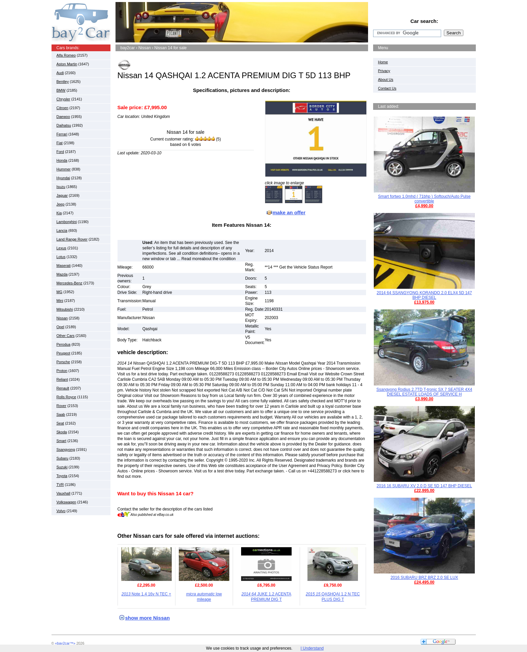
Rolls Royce (66, 397)
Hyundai (63, 178)
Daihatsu (64, 125)
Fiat (60, 143)
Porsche (63, 362)
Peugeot (63, 353)
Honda (62, 160)
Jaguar (62, 195)
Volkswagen (66, 502)
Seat (60, 423)
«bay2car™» (65, 643)
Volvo (61, 511)
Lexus (61, 248)
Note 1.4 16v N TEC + (146, 594)
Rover (61, 406)
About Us (385, 79)
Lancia (62, 230)
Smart (61, 441)
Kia (59, 213)
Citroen (62, 108)
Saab (61, 414)
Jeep (61, 204)
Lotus (61, 257)
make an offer (289, 212)
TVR (60, 485)
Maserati (64, 265)
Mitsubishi (65, 309)
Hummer (64, 169)
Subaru (62, 458)
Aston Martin (67, 64)
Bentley (63, 82)
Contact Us (387, 88)
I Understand (312, 648)
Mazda (62, 274)
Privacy (384, 71)
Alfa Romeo (66, 55)
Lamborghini (67, 222)
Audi (60, 73)
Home (383, 62)
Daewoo (63, 117)
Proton (62, 371)
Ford (60, 152)
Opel (60, 327)
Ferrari (62, 134)
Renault (63, 388)
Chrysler (63, 99)
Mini (60, 301)
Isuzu (61, 187)
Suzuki (62, 467)
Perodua (64, 344)
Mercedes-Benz (70, 283)
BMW (61, 90)
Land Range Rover (72, 239)
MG (60, 292)
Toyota (62, 476)
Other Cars (66, 336)
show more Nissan (147, 618)
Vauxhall (63, 493)
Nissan (62, 318)
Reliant (62, 379)
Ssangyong (66, 449)
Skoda (62, 432)
